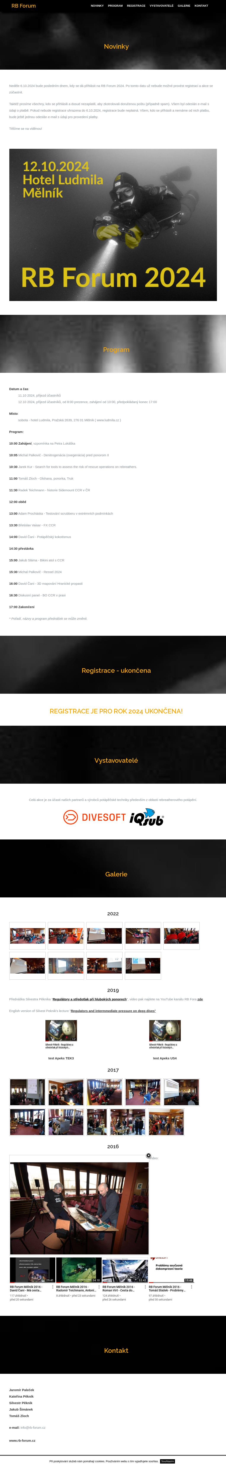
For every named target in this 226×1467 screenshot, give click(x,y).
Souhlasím (167, 1461)
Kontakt (201, 5)
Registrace (136, 5)
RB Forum (23, 6)
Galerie (184, 5)
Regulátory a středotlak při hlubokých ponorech (90, 999)
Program (115, 5)
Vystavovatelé (162, 5)
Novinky (97, 5)
